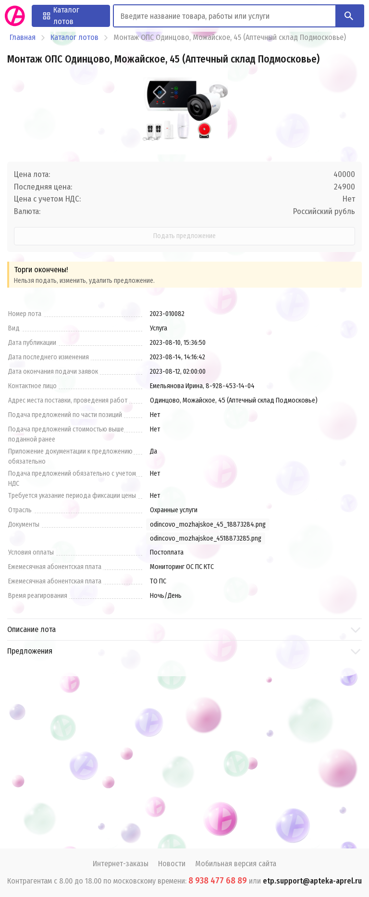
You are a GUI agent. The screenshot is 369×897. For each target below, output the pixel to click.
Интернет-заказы (120, 863)
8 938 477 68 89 (217, 880)
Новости (171, 863)
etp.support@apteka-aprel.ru (312, 880)
